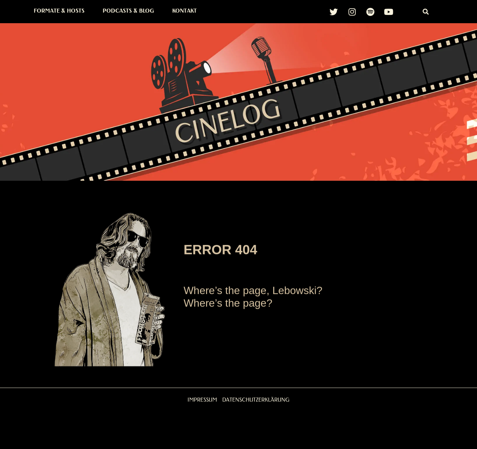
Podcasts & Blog (128, 11)
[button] (425, 11)
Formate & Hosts (59, 11)
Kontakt (184, 11)
